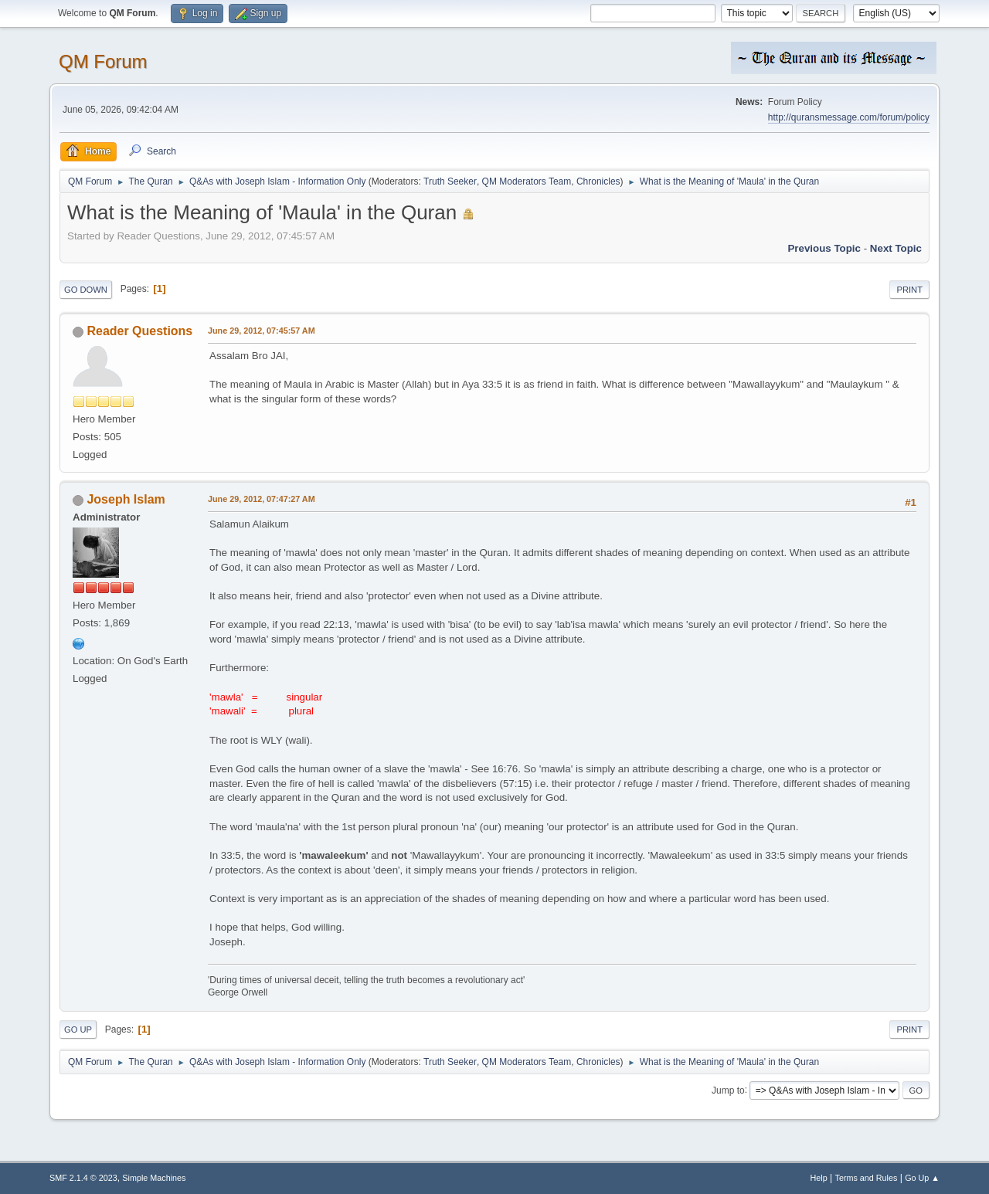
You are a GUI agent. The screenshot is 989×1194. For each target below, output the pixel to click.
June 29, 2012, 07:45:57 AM (261, 330)
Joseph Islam (126, 499)
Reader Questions (139, 331)
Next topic (896, 248)
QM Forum (103, 61)
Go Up (78, 1029)
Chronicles (598, 181)
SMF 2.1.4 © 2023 (83, 1177)
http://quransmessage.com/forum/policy (849, 117)
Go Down (85, 289)
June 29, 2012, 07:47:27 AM (261, 499)
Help (819, 1177)
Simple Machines (153, 1177)
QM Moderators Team (527, 181)
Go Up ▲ (922, 1177)
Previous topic (824, 248)
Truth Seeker (450, 181)
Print (909, 289)
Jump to (728, 1089)
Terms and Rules (866, 1177)
